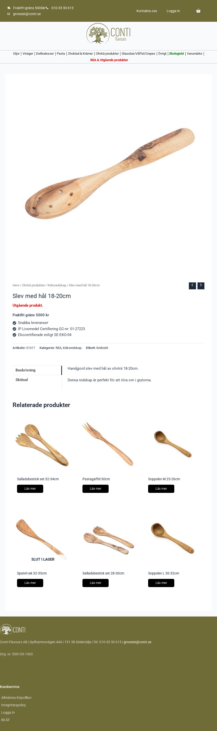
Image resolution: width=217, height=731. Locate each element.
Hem (16, 285)
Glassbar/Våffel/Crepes (138, 53)
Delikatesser (45, 53)
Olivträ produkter (107, 53)
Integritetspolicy (13, 705)
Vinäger (27, 53)
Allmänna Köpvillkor (16, 698)
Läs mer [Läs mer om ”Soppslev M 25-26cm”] (161, 488)
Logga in (173, 11)
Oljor (16, 53)
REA (58, 348)
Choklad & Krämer (80, 53)
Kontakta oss (146, 11)
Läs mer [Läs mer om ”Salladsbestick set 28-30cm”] (95, 583)
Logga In (8, 712)
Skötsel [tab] (22, 380)
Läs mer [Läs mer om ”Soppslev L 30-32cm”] (161, 583)
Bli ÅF (5, 720)
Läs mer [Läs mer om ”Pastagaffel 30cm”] (95, 488)
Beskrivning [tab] (26, 370)
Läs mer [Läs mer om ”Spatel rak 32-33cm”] (30, 583)
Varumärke (194, 53)
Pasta (61, 53)
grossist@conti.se (137, 642)
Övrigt (162, 53)
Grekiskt (102, 348)
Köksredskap (57, 285)
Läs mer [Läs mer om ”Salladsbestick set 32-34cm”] (30, 488)
